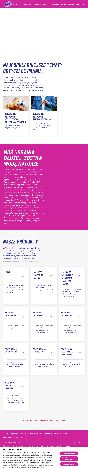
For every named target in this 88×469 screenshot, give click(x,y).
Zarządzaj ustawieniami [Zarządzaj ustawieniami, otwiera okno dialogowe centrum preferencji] (69, 453)
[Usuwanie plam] (26, 4)
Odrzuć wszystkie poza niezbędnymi (69, 458)
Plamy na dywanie (47, 446)
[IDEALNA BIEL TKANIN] (41, 4)
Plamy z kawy (35, 446)
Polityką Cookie (16, 465)
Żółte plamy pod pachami (11, 446)
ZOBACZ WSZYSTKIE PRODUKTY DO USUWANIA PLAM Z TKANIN (44, 420)
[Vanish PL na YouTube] (83, 443)
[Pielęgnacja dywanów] (67, 4)
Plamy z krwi (25, 446)
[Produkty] (15, 4)
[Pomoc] (78, 4)
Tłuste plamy (59, 446)
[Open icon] (83, 4)
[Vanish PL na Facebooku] (74, 443)
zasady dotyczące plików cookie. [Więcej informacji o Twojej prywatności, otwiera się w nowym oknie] (36, 467)
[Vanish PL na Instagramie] (79, 443)
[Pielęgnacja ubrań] (54, 4)
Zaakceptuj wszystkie (69, 464)
